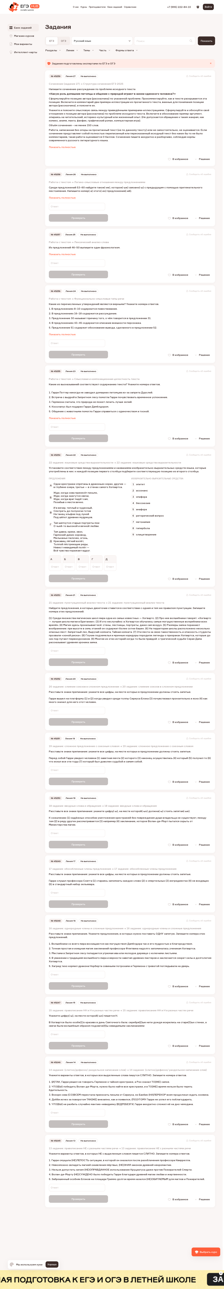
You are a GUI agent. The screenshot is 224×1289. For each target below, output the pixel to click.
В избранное (176, 159)
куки (39, 1264)
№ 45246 (56, 1056)
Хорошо (52, 1264)
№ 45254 (56, 453)
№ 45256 (56, 290)
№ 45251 (56, 735)
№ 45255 (56, 370)
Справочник (130, 7)
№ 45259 (56, 76)
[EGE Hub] (24, 7)
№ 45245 (56, 1134)
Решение (201, 159)
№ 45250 (56, 794)
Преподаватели (97, 7)
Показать (206, 40)
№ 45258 (56, 175)
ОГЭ (63, 40)
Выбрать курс (206, 1252)
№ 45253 (56, 593)
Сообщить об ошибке (198, 76)
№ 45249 (56, 857)
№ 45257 (56, 234)
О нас (76, 7)
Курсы (84, 7)
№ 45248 (56, 916)
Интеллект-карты (23, 52)
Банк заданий (115, 7)
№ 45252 (56, 676)
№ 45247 (56, 997)
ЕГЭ (51, 40)
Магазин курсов (21, 36)
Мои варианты (20, 44)
